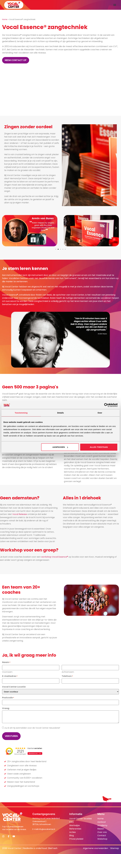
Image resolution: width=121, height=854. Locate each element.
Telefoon (67, 676)
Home (4, 19)
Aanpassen (60, 447)
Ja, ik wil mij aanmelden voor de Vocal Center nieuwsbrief (32, 728)
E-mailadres (9, 676)
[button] (114, 5)
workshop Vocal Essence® (54, 556)
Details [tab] (60, 412)
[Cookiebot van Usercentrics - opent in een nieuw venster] (106, 405)
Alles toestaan (99, 447)
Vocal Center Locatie (14, 687)
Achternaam (68, 671)
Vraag (5, 708)
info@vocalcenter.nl (46, 829)
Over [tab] (100, 412)
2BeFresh (52, 848)
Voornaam (7, 671)
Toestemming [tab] (21, 412)
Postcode (8, 698)
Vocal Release (19, 514)
